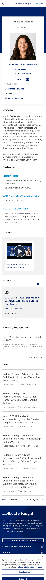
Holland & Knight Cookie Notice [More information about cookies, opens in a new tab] (29, 573)
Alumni (6, 552)
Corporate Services (14, 89)
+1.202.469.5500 (23, 74)
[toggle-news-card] (38, 284)
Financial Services (14, 98)
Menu (41, 4)
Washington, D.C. (23, 70)
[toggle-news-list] (42, 284)
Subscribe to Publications (23, 540)
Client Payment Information (16, 546)
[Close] (42, 562)
